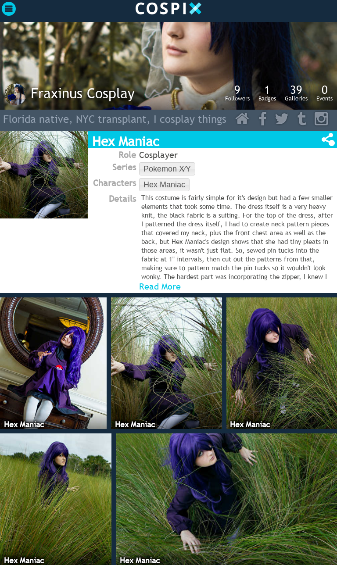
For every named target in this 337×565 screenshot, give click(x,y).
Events (324, 92)
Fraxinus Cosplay (83, 93)
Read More (160, 286)
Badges (267, 92)
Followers (237, 92)
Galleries (296, 92)
